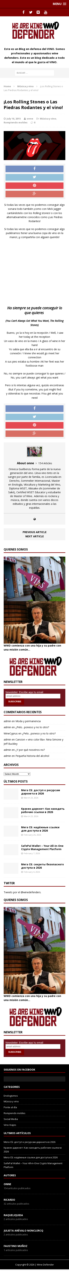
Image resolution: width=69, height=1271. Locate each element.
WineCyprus (11, 733)
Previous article (35, 532)
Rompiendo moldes (15, 122)
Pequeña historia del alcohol (32, 756)
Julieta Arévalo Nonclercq (23, 1230)
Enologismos (11, 1095)
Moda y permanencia (28, 721)
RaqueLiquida (13, 1215)
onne (30, 118)
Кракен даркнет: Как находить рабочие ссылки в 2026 (43, 810)
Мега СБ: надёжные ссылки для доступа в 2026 (40, 828)
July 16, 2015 (14, 118)
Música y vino (48, 118)
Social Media (11, 1119)
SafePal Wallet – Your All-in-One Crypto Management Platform (42, 847)
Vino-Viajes (10, 1125)
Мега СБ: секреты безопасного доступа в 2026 (42, 866)
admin (7, 721)
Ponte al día (10, 1107)
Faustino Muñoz (15, 1246)
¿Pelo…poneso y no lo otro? (32, 727)
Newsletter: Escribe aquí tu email (24, 692)
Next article (34, 536)
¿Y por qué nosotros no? (30, 750)
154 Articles (45, 463)
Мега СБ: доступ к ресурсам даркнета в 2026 (40, 791)
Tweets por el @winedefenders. (22, 892)
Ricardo (9, 1199)
